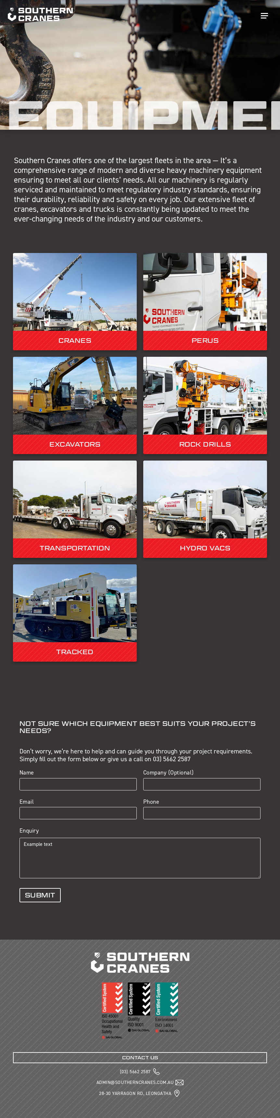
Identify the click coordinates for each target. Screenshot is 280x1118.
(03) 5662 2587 (135, 1072)
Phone (151, 802)
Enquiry (29, 831)
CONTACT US (140, 1057)
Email (26, 802)
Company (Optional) (168, 772)
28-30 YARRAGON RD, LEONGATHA (135, 1093)
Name (26, 772)
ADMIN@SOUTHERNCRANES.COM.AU (135, 1082)
